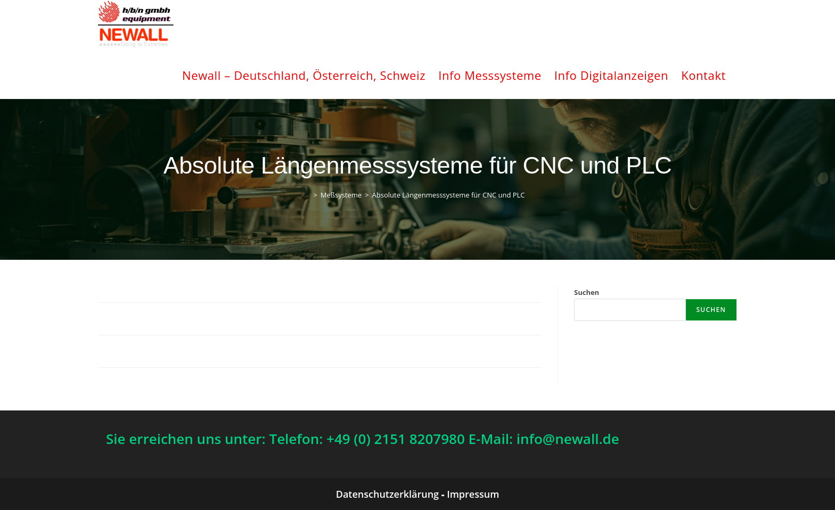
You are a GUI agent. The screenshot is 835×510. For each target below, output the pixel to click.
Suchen (586, 292)
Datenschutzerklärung (387, 494)
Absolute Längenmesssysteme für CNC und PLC (448, 195)
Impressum (473, 494)
